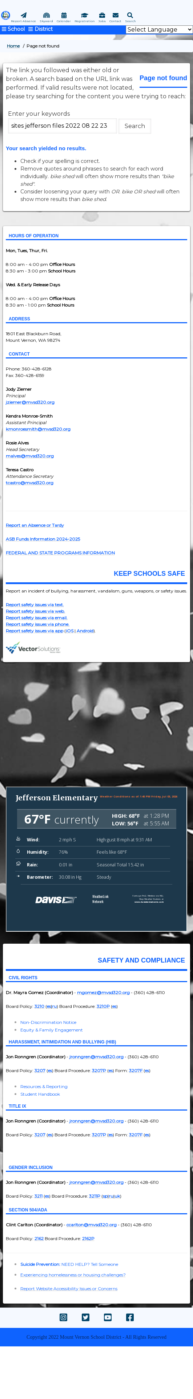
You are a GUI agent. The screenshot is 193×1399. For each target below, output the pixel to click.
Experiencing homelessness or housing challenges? (73, 1274)
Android (85, 630)
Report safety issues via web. (35, 611)
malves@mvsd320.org (30, 456)
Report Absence (23, 21)
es (49, 1006)
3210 (39, 1006)
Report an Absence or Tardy (35, 525)
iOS (69, 630)
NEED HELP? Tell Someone (89, 1264)
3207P (99, 1070)
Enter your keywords (39, 113)
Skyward (46, 21)
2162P (88, 1238)
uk (117, 1196)
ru (54, 1006)
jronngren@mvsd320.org (96, 1056)
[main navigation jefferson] (13, 29)
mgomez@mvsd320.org (103, 992)
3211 (39, 1196)
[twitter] (85, 1317)
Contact (115, 21)
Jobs (102, 21)
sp (105, 1196)
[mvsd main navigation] (39, 29)
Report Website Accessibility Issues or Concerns (68, 1288)
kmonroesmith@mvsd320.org (38, 429)
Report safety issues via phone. (37, 624)
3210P (103, 1006)
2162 (39, 1238)
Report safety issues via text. (35, 604)
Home (13, 46)
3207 (40, 1070)
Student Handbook (40, 1094)
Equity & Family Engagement (51, 1030)
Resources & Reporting (44, 1086)
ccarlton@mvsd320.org (92, 1224)
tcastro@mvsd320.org (29, 482)
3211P (94, 1196)
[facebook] (129, 1317)
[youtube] (107, 1317)
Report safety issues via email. (37, 617)
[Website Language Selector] (159, 29)
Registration (85, 21)
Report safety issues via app (34, 630)
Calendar (64, 21)
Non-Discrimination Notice (48, 1022)
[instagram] (63, 1317)
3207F (135, 1070)
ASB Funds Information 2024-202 (42, 539)
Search (130, 21)
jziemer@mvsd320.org (30, 402)
